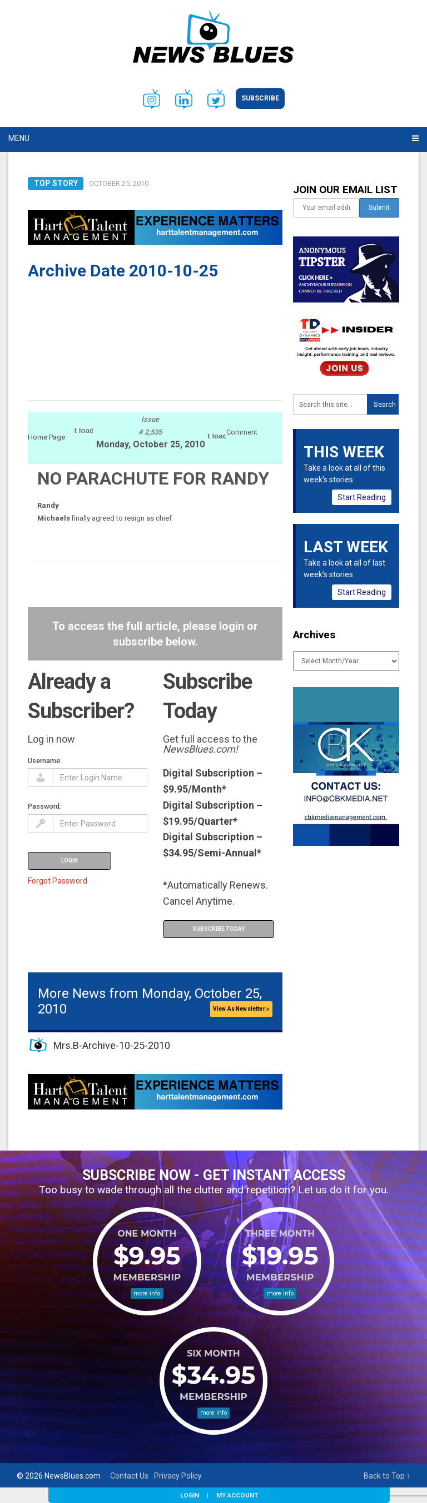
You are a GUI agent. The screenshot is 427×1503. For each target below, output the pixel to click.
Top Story (56, 183)
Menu (18, 138)
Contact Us (129, 1475)
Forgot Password (57, 880)
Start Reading (361, 497)
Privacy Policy (178, 1475)
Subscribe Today (218, 929)
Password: (44, 806)
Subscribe (260, 98)
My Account (237, 1495)
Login (189, 1495)
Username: (45, 760)
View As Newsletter (241, 1009)
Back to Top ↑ (387, 1475)
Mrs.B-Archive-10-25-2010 (111, 1045)
